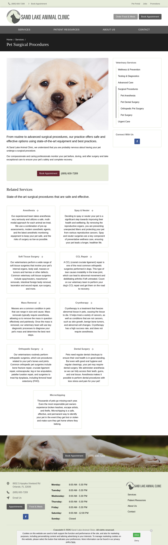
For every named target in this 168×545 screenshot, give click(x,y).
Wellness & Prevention (129, 69)
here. (73, 542)
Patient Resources (67, 29)
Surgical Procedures (128, 89)
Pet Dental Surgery (130, 102)
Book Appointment (150, 16)
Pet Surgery (126, 115)
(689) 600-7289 (69, 173)
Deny (136, 540)
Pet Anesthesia (128, 95)
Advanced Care (125, 82)
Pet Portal (135, 4)
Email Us (17, 498)
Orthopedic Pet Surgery (132, 108)
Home (10, 39)
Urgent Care (124, 121)
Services (24, 29)
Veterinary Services (126, 63)
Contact (144, 29)
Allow (136, 535)
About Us (109, 29)
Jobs (145, 4)
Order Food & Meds (125, 16)
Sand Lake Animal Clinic (83, 530)
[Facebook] (137, 141)
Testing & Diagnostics (128, 76)
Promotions (155, 4)
